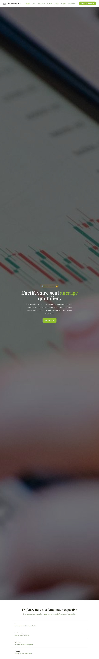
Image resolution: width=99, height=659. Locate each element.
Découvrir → (49, 320)
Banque (49, 3)
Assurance (41, 3)
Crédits (56, 3)
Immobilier (71, 3)
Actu (34, 3)
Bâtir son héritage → (87, 3)
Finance (63, 3)
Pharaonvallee (12, 3)
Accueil (27, 3)
